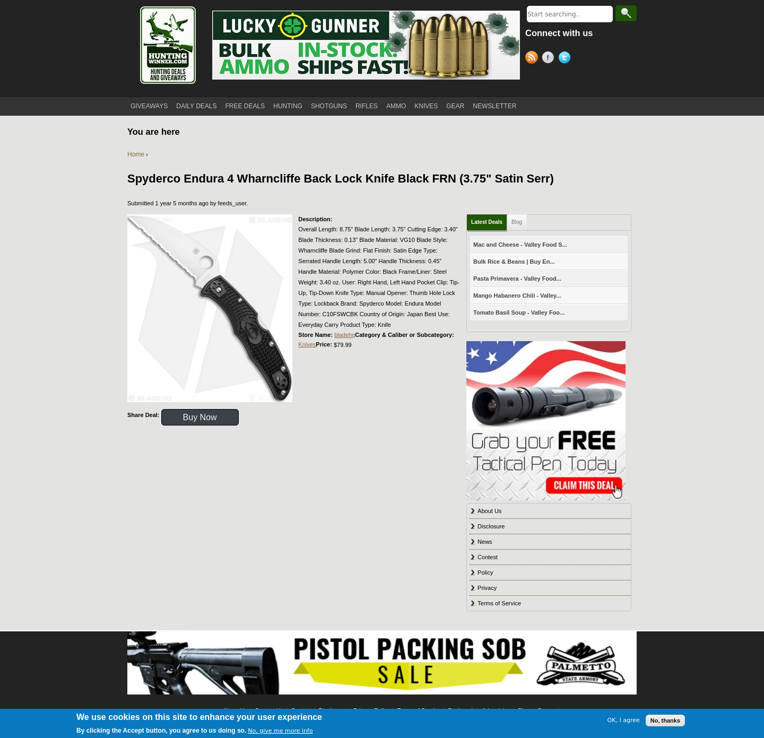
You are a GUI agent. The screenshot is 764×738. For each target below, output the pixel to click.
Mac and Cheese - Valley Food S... (520, 244)
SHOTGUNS (329, 106)
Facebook (550, 59)
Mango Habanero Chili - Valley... (517, 295)
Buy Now (200, 417)
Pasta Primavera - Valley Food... (517, 278)
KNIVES (426, 106)
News (485, 542)
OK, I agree (623, 721)
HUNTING (287, 106)
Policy (485, 572)
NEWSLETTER (494, 106)
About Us (489, 511)
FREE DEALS (245, 106)
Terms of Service (499, 603)
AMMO (396, 106)
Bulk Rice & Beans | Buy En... (513, 261)
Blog (516, 222)
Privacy (487, 588)
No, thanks (665, 721)
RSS (533, 59)
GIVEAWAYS (149, 106)
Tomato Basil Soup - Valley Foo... (519, 312)
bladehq (344, 335)
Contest (488, 557)
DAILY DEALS (196, 106)
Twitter (566, 59)
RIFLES (366, 106)
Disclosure (491, 526)
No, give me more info (280, 731)
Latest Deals (486, 222)
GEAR (455, 106)
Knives (307, 344)
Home (135, 154)
